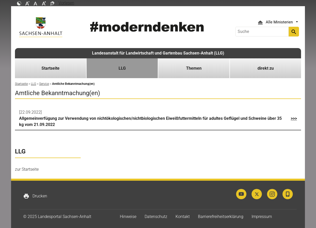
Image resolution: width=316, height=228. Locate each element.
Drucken (35, 196)
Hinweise (128, 216)
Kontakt (183, 216)
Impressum (262, 216)
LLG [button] (122, 68)
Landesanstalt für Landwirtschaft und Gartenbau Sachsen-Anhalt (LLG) (158, 53)
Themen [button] (194, 68)
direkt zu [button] (265, 68)
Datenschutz (156, 216)
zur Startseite (27, 169)
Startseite (50, 68)
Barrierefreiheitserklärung (220, 216)
